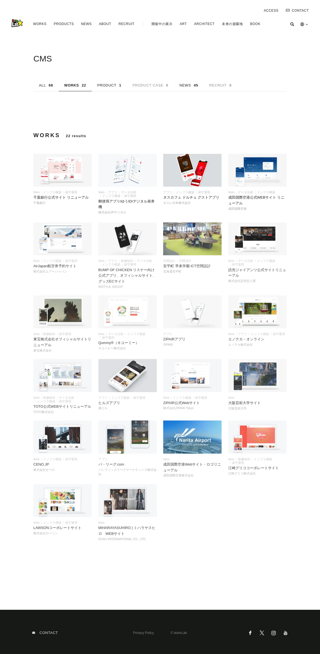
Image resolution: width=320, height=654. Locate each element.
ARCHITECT (204, 24)
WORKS (39, 24)
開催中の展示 (162, 24)
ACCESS (271, 11)
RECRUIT (126, 24)
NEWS (86, 24)
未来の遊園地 (232, 24)
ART (183, 24)
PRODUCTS (64, 24)
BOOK (255, 24)
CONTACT (297, 11)
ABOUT (105, 24)
